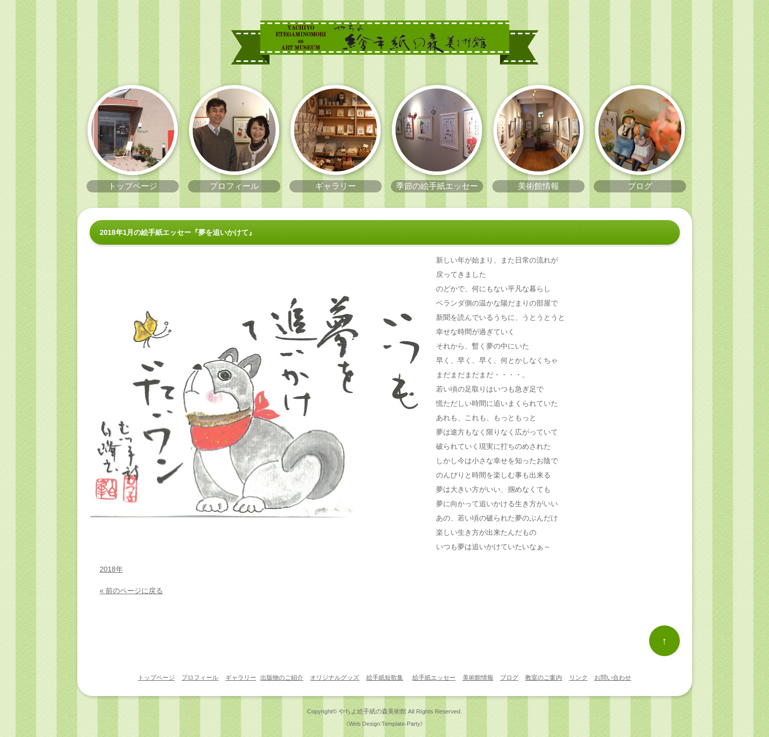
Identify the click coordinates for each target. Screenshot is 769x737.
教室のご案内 (543, 677)
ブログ (509, 677)
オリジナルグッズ (334, 677)
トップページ (156, 677)
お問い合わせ (612, 677)
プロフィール (199, 677)
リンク (578, 677)
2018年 (111, 569)
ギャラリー (240, 677)
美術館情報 (478, 677)
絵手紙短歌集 (384, 677)
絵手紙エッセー (433, 677)
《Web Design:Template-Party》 (384, 724)
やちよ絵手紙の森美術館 (372, 711)
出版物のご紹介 (281, 677)
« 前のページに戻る (131, 591)
